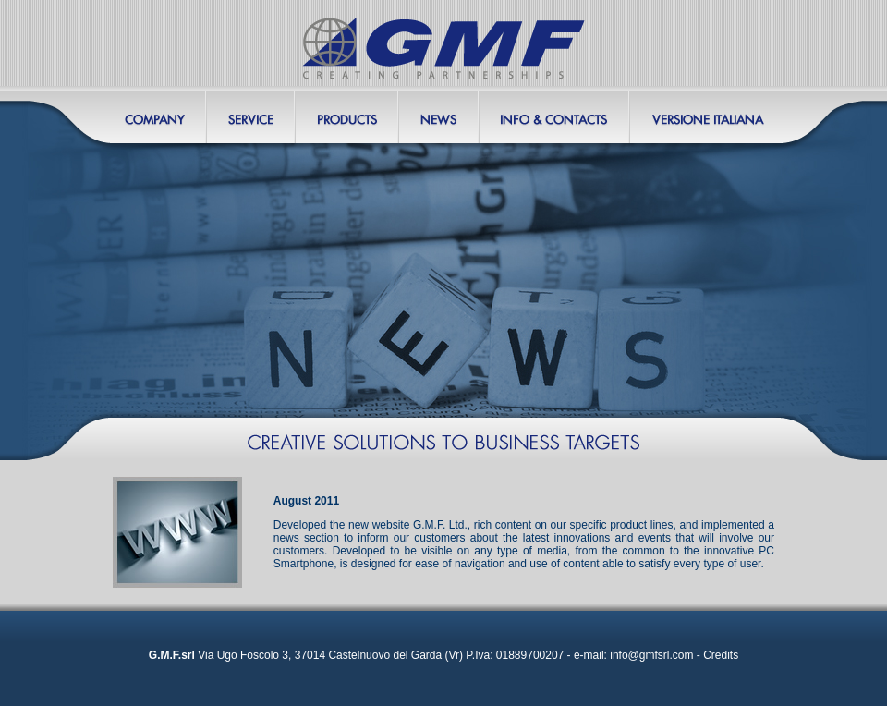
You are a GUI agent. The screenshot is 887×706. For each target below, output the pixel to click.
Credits (720, 655)
